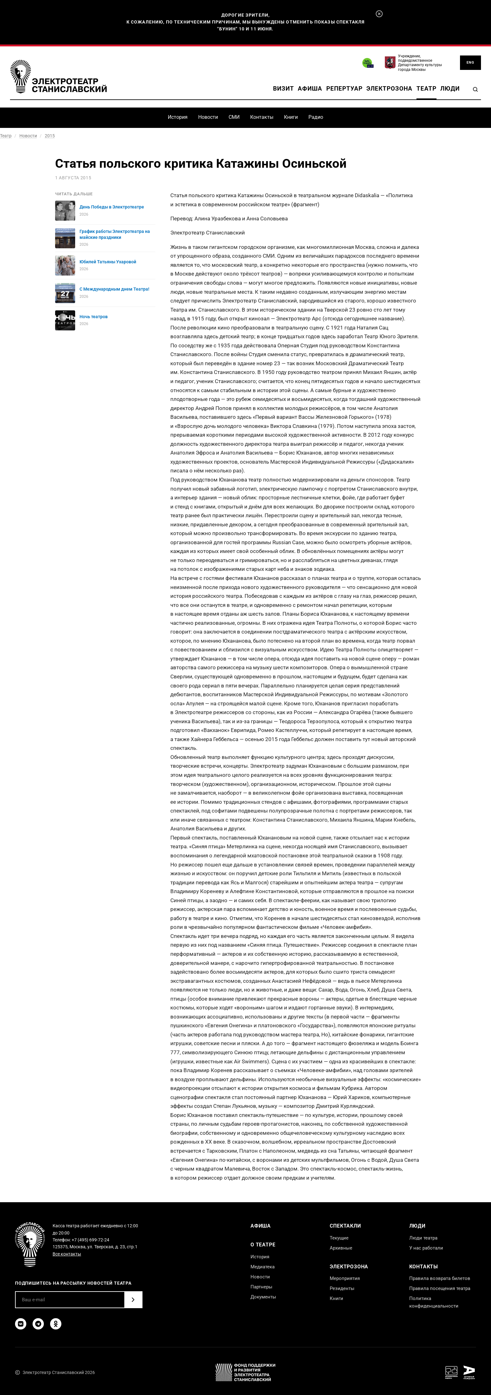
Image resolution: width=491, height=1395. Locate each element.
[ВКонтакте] (20, 1323)
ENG (470, 63)
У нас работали (426, 1248)
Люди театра (423, 1238)
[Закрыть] (379, 14)
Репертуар (344, 88)
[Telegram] (38, 1323)
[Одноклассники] (55, 1323)
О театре (263, 1245)
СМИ (234, 117)
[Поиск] (475, 89)
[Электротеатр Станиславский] (58, 76)
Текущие (339, 1238)
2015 (50, 135)
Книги (291, 117)
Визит (283, 88)
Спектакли (345, 1226)
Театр (426, 88)
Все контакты (67, 1253)
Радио (315, 117)
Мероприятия (345, 1278)
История (178, 117)
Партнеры (261, 1287)
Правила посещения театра (439, 1288)
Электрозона (389, 88)
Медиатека (263, 1267)
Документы (263, 1297)
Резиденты (342, 1288)
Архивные (341, 1248)
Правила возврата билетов (439, 1278)
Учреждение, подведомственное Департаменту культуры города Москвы (420, 63)
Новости (208, 117)
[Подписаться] (133, 1300)
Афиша (310, 88)
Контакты (261, 117)
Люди (450, 88)
